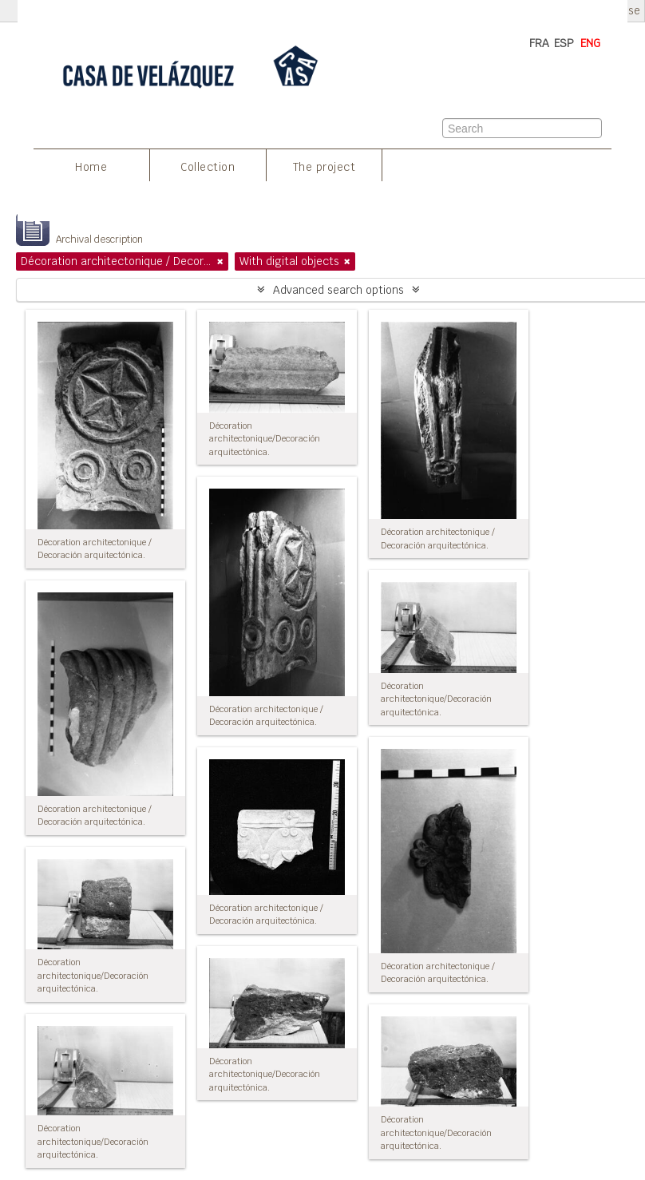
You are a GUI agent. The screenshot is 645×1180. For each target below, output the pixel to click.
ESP (564, 43)
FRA (539, 43)
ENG (590, 43)
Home (91, 167)
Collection (207, 167)
